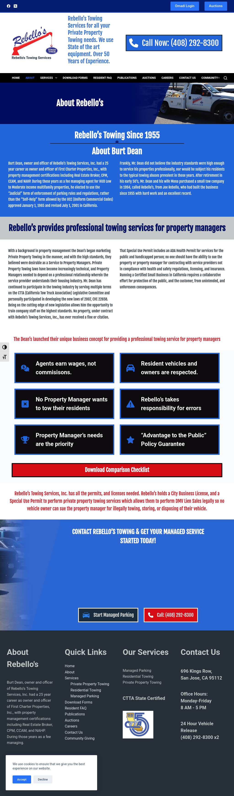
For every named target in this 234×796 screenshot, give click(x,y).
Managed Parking (85, 696)
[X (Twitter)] (15, 6)
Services (49, 78)
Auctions (216, 6)
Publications (127, 77)
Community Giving (215, 77)
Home (16, 77)
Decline (43, 779)
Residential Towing (86, 690)
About (30, 77)
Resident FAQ (102, 77)
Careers (167, 77)
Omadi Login (184, 6)
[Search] (225, 78)
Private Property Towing (90, 684)
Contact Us (187, 77)
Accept (22, 779)
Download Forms (75, 77)
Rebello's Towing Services (31, 58)
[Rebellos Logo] (34, 40)
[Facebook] (8, 6)
